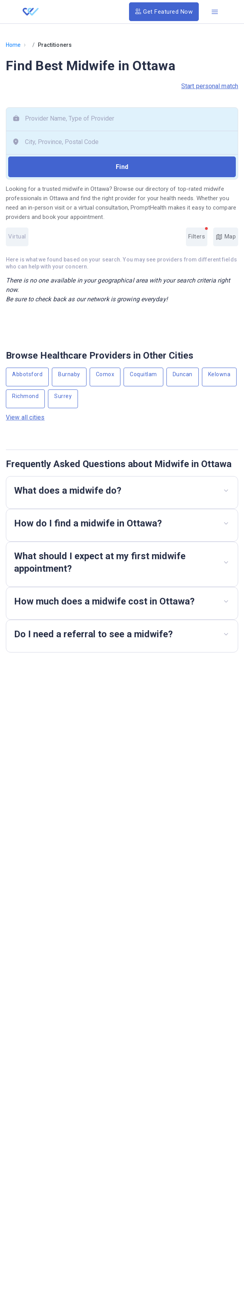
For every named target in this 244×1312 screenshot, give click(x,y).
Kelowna (219, 374)
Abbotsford (27, 374)
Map (226, 236)
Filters (198, 234)
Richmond (25, 396)
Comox (105, 374)
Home (13, 45)
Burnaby (69, 374)
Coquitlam (143, 374)
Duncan (183, 374)
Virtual (17, 236)
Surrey (63, 396)
